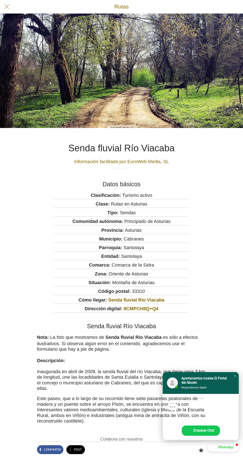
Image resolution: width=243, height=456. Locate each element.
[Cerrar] (6, 6)
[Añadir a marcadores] (201, 450)
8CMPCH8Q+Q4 (141, 308)
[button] (235, 376)
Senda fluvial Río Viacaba (136, 300)
